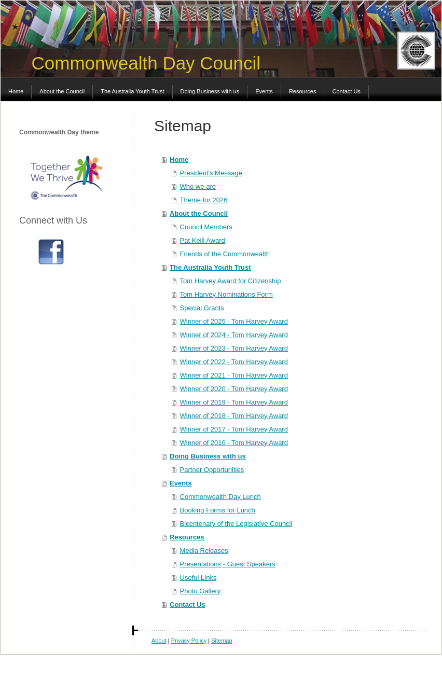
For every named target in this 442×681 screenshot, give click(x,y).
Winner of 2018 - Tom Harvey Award (234, 416)
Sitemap (221, 640)
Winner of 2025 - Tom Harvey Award (234, 321)
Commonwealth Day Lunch (220, 497)
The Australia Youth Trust (210, 267)
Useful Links (198, 577)
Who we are (198, 186)
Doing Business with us (208, 456)
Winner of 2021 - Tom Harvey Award (234, 375)
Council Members (206, 227)
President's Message (211, 173)
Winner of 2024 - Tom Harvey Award (234, 335)
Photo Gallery (200, 591)
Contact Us (187, 604)
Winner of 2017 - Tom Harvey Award (234, 429)
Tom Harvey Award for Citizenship (230, 281)
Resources (187, 537)
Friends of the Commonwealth (225, 254)
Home (179, 159)
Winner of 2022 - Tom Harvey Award (234, 362)
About (159, 640)
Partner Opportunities (212, 470)
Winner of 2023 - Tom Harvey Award (234, 348)
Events (181, 483)
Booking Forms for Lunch (217, 510)
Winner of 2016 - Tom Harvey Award (234, 443)
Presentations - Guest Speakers (227, 564)
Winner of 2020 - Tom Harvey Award (234, 389)
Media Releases (204, 550)
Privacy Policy (188, 640)
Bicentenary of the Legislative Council (236, 523)
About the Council (199, 213)
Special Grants (202, 308)
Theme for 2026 (204, 200)
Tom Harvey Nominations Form (226, 294)
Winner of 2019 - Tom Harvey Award (234, 402)
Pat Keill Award (202, 240)
